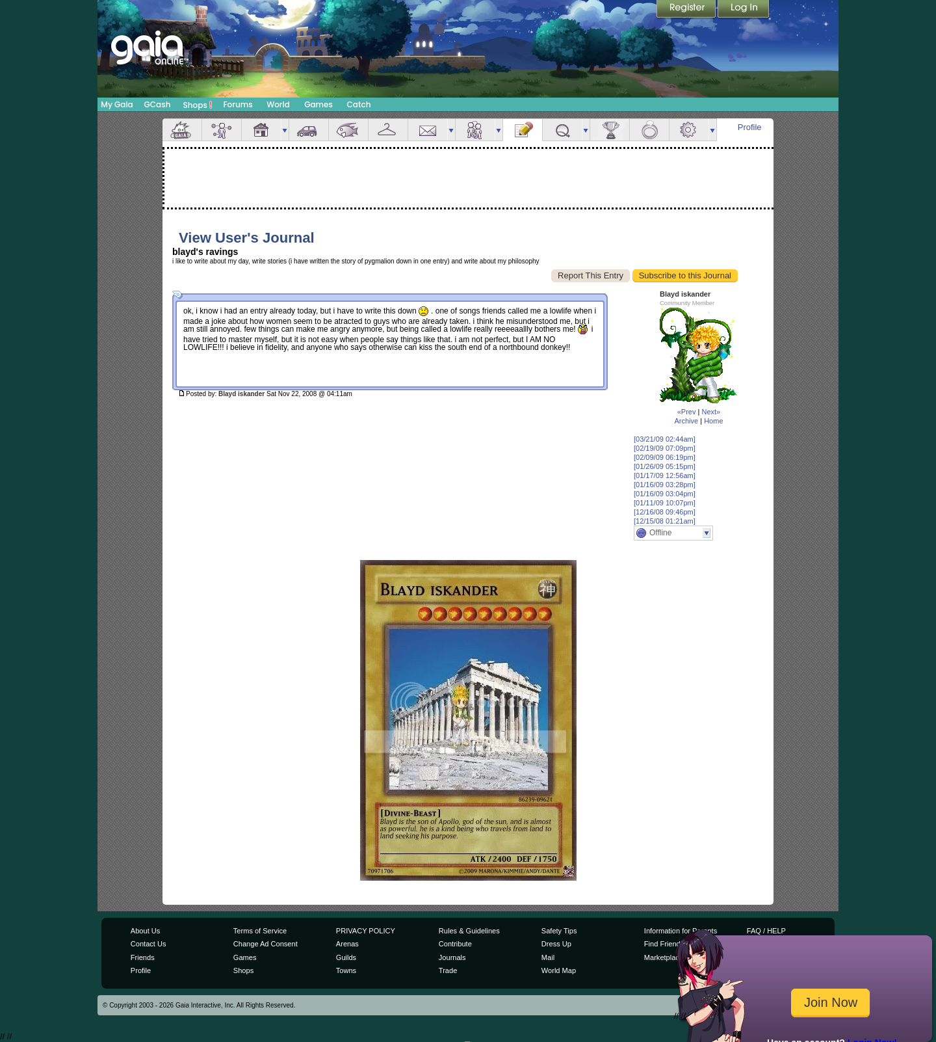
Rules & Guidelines (469, 931)
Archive (686, 421)
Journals (452, 957)
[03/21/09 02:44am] (665, 439)
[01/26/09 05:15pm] (665, 466)
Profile (750, 127)
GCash (157, 104)
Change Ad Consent (265, 944)
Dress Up (556, 944)
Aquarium (348, 129)
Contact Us (148, 944)
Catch (359, 104)
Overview (182, 129)
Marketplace (663, 957)
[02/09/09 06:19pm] (665, 457)
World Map (558, 970)
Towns (346, 970)
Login (744, 10)
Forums (237, 104)
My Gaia (117, 104)
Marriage (649, 129)
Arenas (347, 944)
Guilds (346, 957)
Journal (522, 129)
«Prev (686, 412)
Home (713, 421)
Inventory (388, 129)
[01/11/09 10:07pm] (665, 503)
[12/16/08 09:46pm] (665, 512)
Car (308, 129)
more (285, 129)
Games (318, 104)
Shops (198, 104)
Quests (562, 129)
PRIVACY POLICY (365, 931)
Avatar (221, 129)
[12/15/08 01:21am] (665, 521)
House (261, 129)
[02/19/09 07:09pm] (665, 448)
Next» (710, 412)
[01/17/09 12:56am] (665, 475)
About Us (145, 931)
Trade (448, 970)
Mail (427, 129)
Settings (689, 129)
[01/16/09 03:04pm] (665, 494)
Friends (475, 129)
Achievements (609, 129)
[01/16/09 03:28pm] (665, 484)
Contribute (455, 944)
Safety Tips (559, 931)
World (278, 104)
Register (687, 10)
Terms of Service (260, 931)
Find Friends (664, 944)
